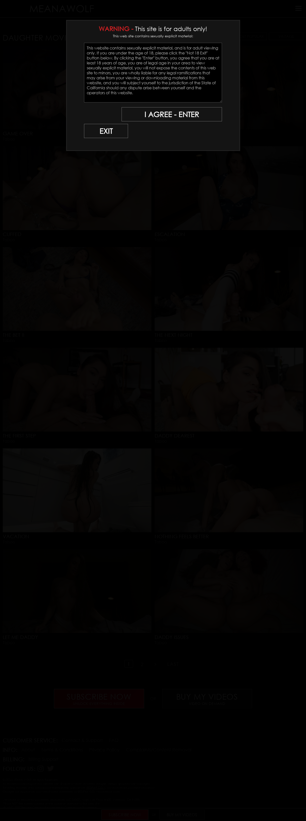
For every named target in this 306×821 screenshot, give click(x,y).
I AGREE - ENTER (174, 114)
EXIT (101, 114)
